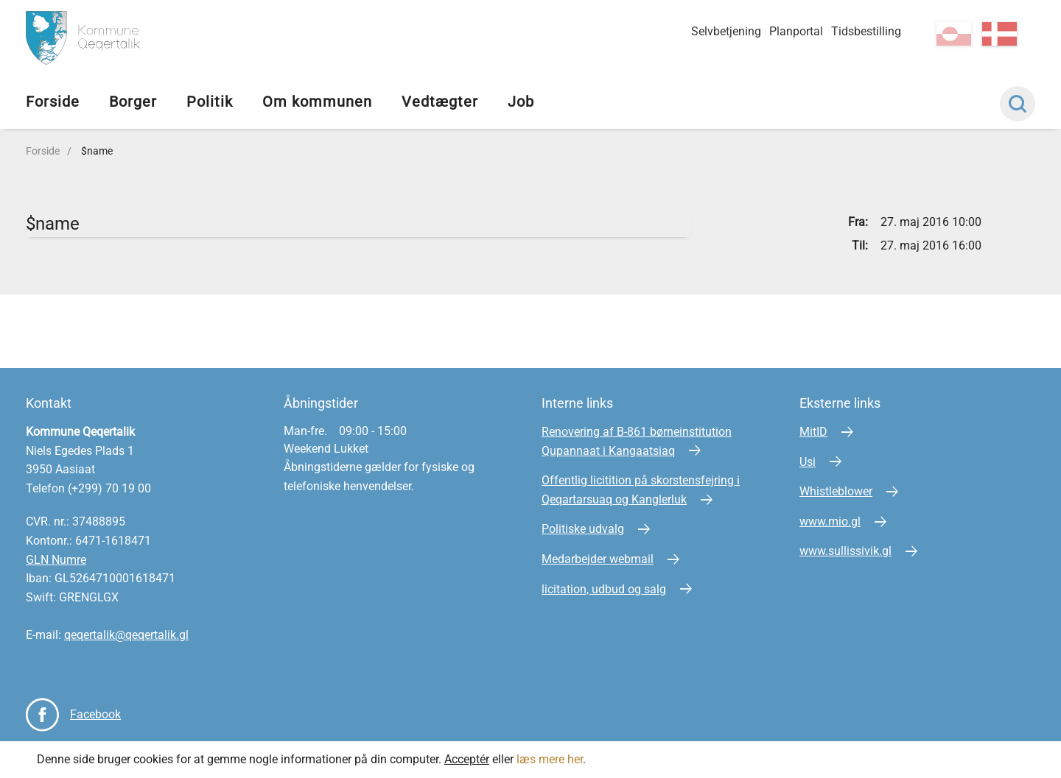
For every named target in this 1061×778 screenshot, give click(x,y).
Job (521, 101)
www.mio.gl (830, 521)
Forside (53, 101)
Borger (133, 101)
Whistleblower (835, 491)
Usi (807, 462)
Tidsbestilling (866, 31)
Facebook (95, 714)
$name (97, 151)
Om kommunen (317, 101)
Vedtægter (440, 101)
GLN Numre (56, 560)
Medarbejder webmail (598, 559)
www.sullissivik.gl (845, 551)
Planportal (796, 31)
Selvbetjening (726, 31)
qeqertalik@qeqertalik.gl (126, 635)
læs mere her (550, 759)
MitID (813, 432)
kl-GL (953, 34)
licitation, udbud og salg (604, 589)
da (999, 34)
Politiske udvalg (583, 529)
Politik (209, 101)
